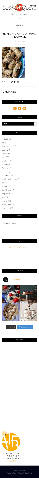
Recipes (4, 194)
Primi (3, 186)
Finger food (6, 164)
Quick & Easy (6, 190)
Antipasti (5, 139)
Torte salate (6, 208)
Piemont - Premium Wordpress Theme (22, 473)
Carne (4, 150)
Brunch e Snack (7, 146)
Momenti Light (7, 175)
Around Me (6, 143)
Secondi (4, 201)
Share (5, 82)
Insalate (4, 172)
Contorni (5, 154)
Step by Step (6, 204)
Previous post (10, 92)
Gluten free (6, 168)
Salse (3, 197)
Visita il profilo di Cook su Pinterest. (14, 247)
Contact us (22, 470)
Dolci (3, 157)
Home (15, 470)
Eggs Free (5, 161)
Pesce (3, 183)
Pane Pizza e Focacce (9, 179)
